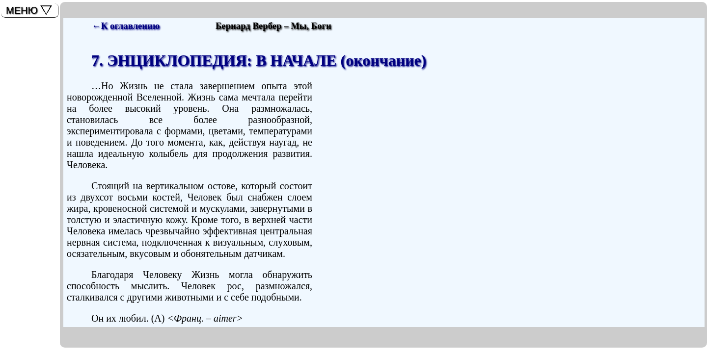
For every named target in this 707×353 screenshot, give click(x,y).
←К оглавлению (126, 26)
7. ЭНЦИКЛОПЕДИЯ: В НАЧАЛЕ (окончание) (258, 60)
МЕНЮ (22, 10)
